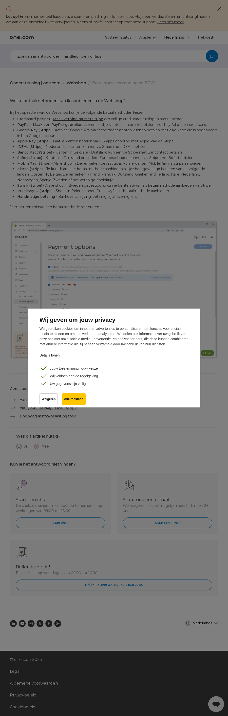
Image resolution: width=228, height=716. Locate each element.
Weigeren (49, 399)
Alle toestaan (73, 399)
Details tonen (49, 355)
